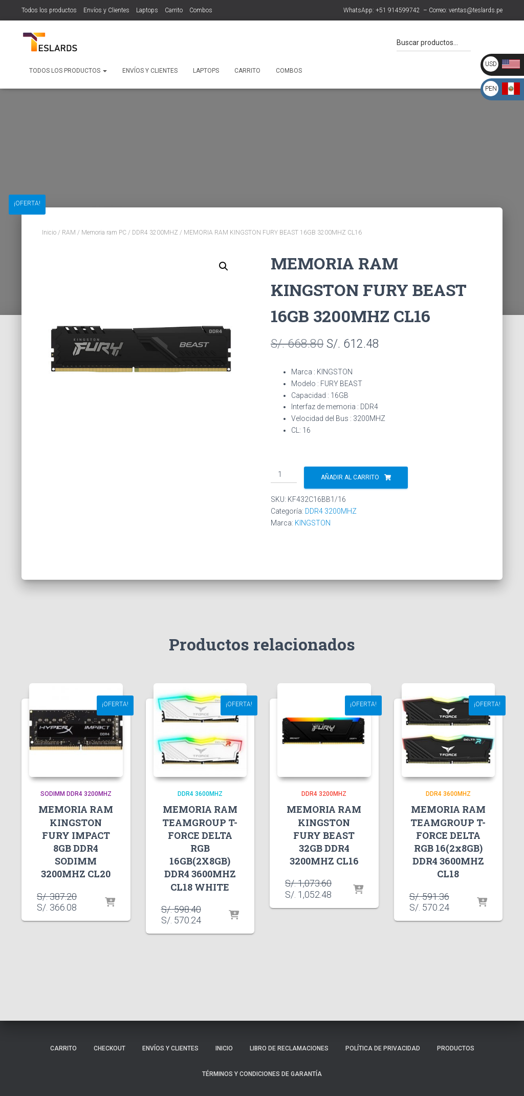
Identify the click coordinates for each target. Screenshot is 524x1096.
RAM (69, 232)
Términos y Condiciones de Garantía (262, 1074)
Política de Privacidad (382, 1048)
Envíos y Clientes (106, 10)
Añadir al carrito (350, 477)
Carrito (174, 10)
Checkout (109, 1048)
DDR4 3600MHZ (200, 793)
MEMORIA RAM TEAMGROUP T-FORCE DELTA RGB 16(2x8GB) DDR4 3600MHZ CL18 (448, 841)
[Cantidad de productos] (284, 475)
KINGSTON (313, 523)
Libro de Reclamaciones (289, 1048)
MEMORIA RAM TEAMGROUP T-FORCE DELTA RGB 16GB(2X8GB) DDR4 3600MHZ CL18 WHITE (199, 848)
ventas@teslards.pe (476, 10)
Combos (200, 10)
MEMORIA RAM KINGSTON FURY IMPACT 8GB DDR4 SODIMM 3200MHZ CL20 (75, 841)
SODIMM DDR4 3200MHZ (76, 793)
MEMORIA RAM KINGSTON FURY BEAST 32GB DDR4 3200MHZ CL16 (324, 835)
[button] (223, 266)
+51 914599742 (398, 10)
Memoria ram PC (103, 232)
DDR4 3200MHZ (155, 232)
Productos (455, 1048)
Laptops (147, 10)
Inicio (49, 232)
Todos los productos (49, 10)
